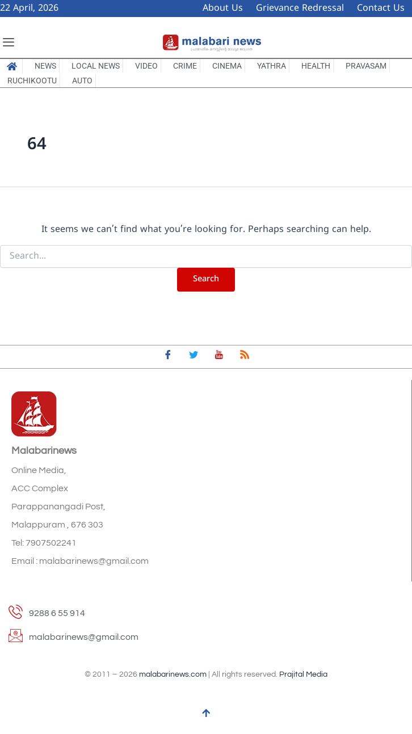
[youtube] (219, 356)
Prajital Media (303, 674)
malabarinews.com (173, 674)
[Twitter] (193, 356)
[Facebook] (167, 356)
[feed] (244, 356)
